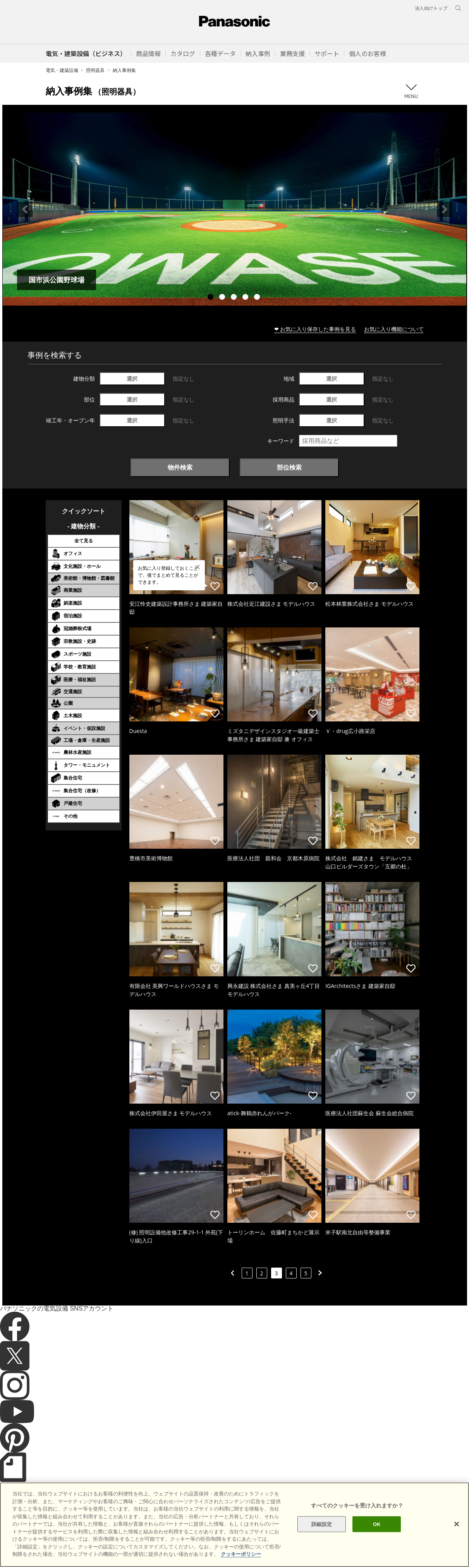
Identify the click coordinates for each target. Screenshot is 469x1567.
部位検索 (289, 467)
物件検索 (180, 467)
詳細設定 (321, 1530)
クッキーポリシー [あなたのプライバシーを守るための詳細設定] (241, 1561)
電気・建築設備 (62, 70)
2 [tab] (223, 298)
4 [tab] (246, 298)
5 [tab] (258, 298)
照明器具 (95, 70)
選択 (132, 378)
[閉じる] (456, 1530)
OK (377, 1530)
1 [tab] (211, 298)
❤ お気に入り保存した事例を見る (315, 329)
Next (444, 209)
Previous (25, 209)
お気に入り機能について (394, 329)
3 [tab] (235, 298)
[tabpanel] (234, 209)
